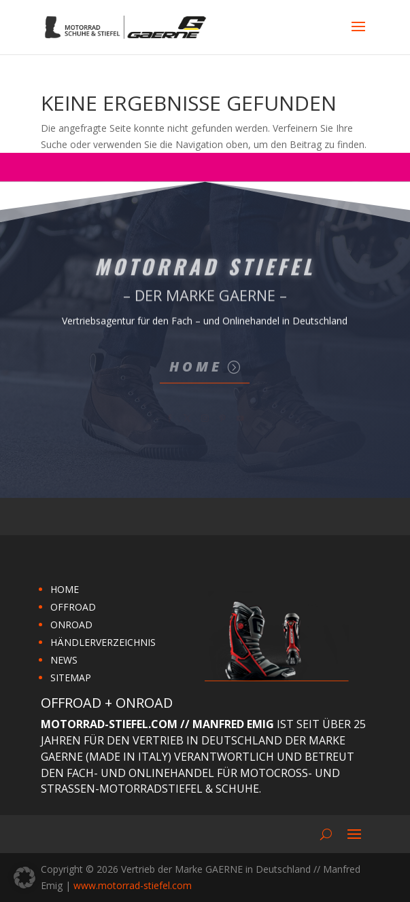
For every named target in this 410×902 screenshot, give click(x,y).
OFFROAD (73, 606)
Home (195, 366)
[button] (24, 877)
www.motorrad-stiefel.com (132, 885)
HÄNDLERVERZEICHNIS (103, 642)
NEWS (64, 659)
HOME (64, 589)
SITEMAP (70, 677)
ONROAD (71, 624)
